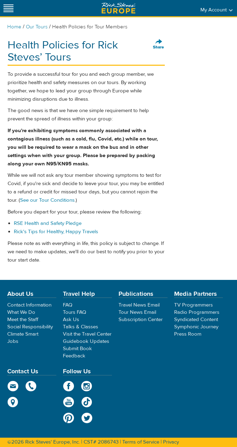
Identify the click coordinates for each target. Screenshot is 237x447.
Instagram (87, 386)
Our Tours (37, 27)
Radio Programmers (196, 312)
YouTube (68, 402)
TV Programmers (193, 305)
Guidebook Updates (86, 341)
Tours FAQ (74, 312)
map (13, 402)
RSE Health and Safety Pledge (48, 223)
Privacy (171, 442)
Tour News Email (137, 312)
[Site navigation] (8, 8)
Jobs (12, 341)
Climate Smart (22, 334)
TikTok (87, 402)
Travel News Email (139, 305)
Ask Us (71, 319)
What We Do (21, 312)
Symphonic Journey (196, 326)
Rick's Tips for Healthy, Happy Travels (56, 231)
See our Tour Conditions (47, 200)
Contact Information (29, 305)
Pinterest (68, 417)
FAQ (67, 305)
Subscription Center (140, 319)
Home (14, 27)
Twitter (87, 417)
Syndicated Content (196, 319)
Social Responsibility (30, 326)
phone (31, 386)
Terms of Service (140, 442)
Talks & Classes (80, 326)
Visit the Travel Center (87, 334)
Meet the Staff (22, 319)
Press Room (187, 334)
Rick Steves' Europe (118, 8)
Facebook (68, 386)
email (13, 386)
